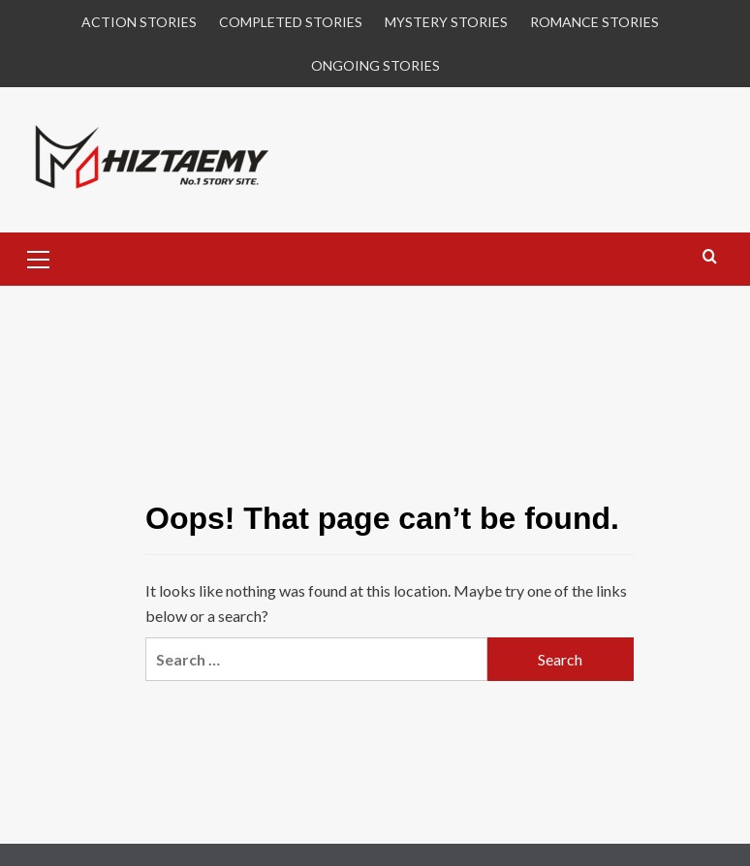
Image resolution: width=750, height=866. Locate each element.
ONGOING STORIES (375, 65)
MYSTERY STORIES (446, 22)
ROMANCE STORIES (594, 22)
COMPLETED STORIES (290, 22)
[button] (38, 256)
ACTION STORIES (139, 22)
